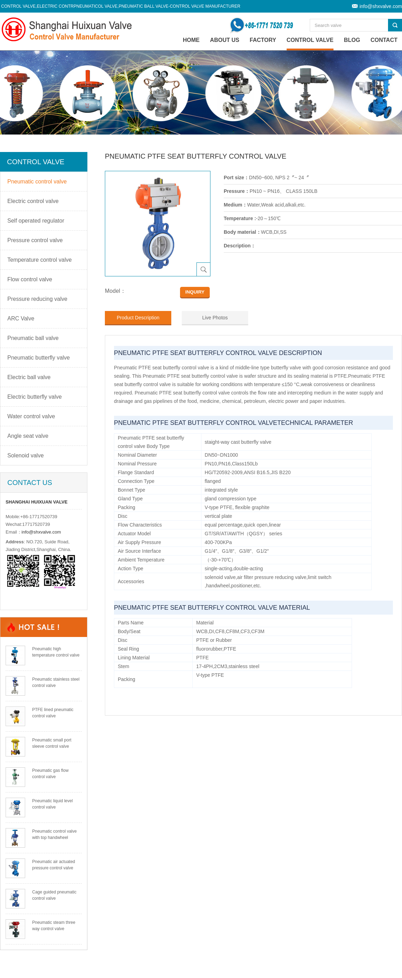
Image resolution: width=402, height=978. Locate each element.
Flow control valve (29, 279)
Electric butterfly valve (34, 397)
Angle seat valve (27, 436)
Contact (384, 40)
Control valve (310, 40)
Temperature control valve (39, 260)
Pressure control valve (35, 240)
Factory (263, 40)
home (191, 40)
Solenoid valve (25, 455)
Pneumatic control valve (37, 181)
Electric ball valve (29, 377)
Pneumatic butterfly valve (38, 358)
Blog (352, 40)
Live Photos (215, 317)
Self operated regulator (35, 221)
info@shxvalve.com (380, 6)
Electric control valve (33, 201)
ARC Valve (20, 318)
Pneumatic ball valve (33, 338)
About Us (224, 40)
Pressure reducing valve (37, 299)
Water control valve (31, 416)
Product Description (138, 317)
